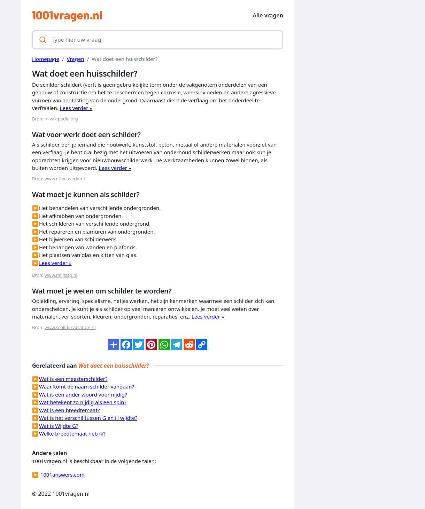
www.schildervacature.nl (70, 327)
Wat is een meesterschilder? (73, 378)
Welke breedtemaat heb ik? (72, 433)
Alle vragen (268, 15)
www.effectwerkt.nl (65, 178)
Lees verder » (76, 107)
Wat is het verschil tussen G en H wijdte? (88, 417)
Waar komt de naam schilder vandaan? (86, 386)
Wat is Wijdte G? (58, 425)
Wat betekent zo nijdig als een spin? (82, 402)
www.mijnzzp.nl (61, 275)
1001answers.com (62, 474)
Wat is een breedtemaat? (69, 410)
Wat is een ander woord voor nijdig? (83, 394)
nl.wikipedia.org (61, 119)
